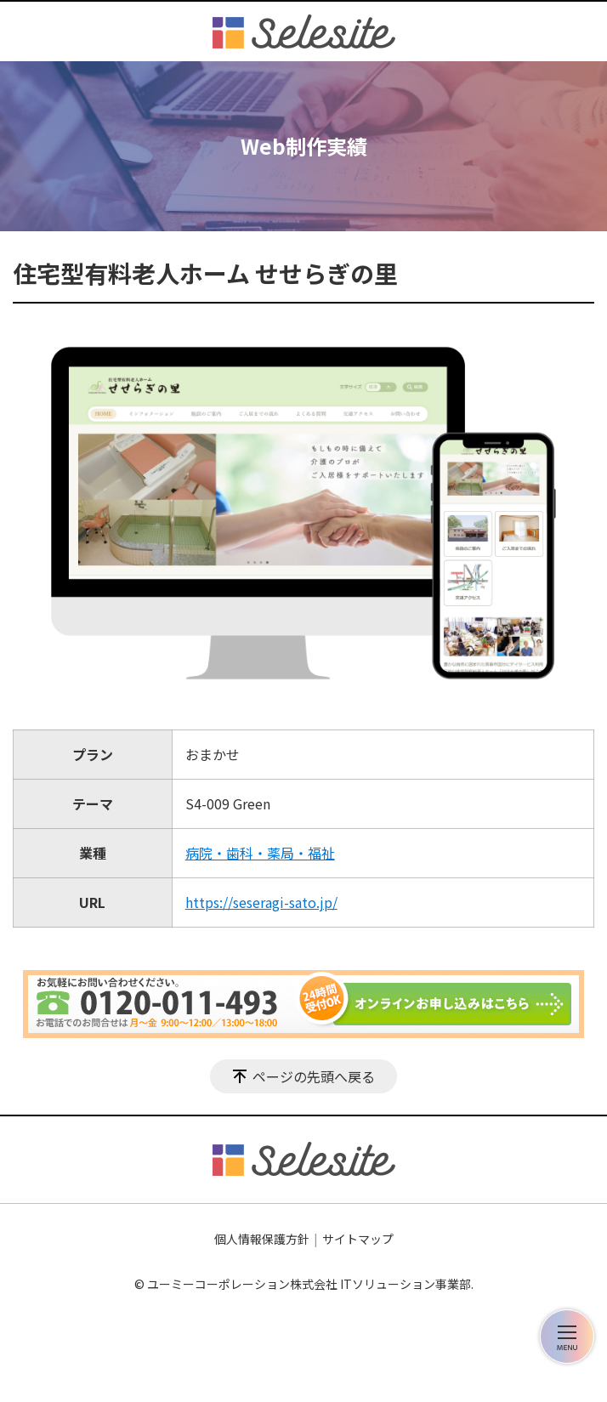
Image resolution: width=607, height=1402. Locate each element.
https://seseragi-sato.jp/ (261, 902)
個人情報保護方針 (261, 1238)
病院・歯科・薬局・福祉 (260, 853)
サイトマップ (358, 1238)
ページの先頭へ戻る (313, 1076)
